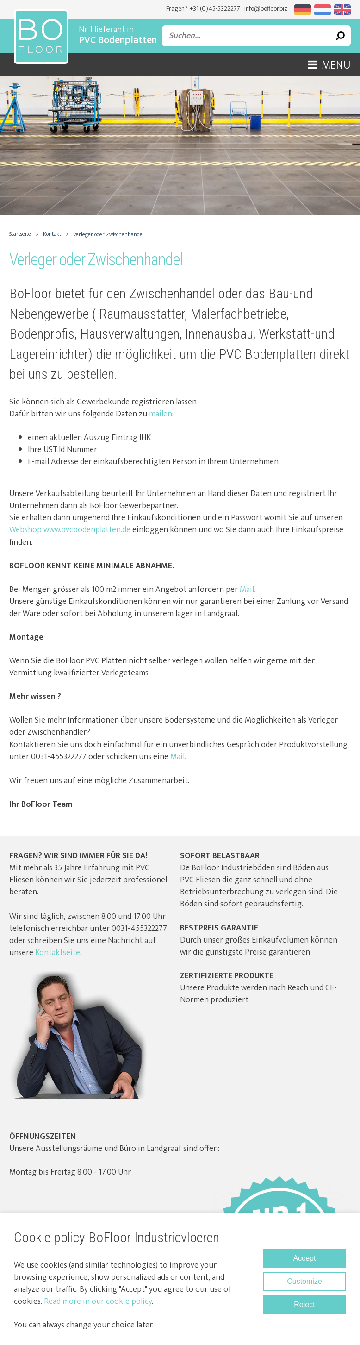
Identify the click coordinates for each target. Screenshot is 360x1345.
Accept (304, 1258)
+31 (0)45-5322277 (214, 8)
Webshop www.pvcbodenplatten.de (69, 530)
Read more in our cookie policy (98, 1301)
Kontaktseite (57, 953)
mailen (160, 414)
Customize (304, 1281)
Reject (304, 1304)
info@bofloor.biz (265, 8)
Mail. (246, 590)
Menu (329, 65)
